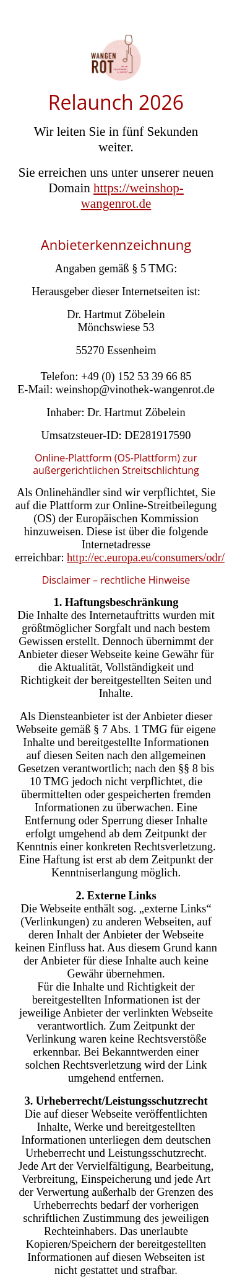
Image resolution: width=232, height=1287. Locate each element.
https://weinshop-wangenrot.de (132, 195)
